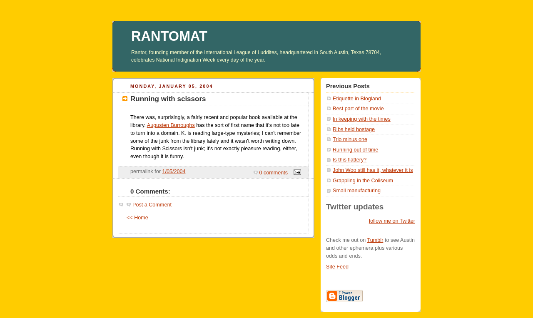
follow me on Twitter (392, 221)
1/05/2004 (173, 171)
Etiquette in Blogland (357, 99)
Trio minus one (350, 139)
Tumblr (375, 240)
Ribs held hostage (354, 129)
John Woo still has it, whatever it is (373, 170)
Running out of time (355, 150)
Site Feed (337, 267)
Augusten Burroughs (171, 125)
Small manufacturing (357, 191)
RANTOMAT (169, 36)
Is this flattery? (349, 160)
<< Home (137, 218)
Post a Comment (152, 205)
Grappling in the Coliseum (363, 181)
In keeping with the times (362, 119)
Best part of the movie (358, 109)
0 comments (273, 173)
